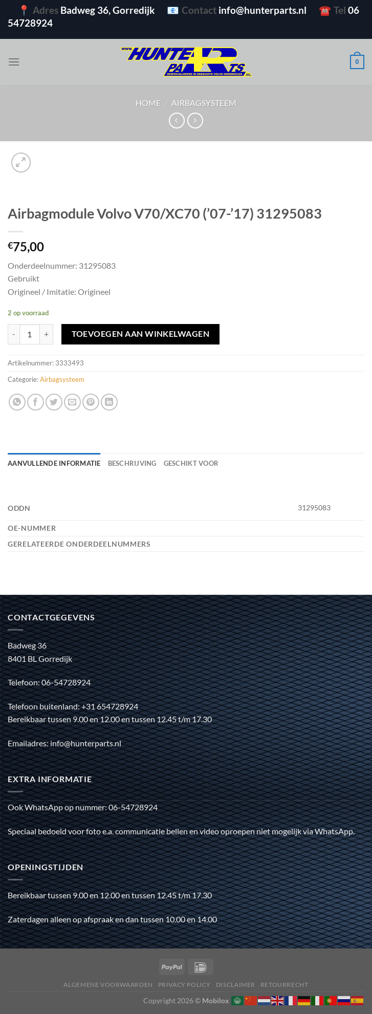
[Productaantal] (29, 334)
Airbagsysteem (203, 102)
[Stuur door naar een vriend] (72, 402)
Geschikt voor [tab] (191, 463)
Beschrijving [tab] (132, 463)
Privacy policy (184, 984)
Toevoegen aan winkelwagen (141, 333)
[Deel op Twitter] (54, 402)
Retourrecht (284, 984)
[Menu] (14, 61)
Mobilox (215, 1000)
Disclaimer (235, 984)
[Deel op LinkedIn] (109, 402)
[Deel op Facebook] (35, 402)
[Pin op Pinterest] (90, 402)
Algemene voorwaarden (107, 984)
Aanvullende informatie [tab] (54, 463)
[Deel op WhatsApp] (17, 402)
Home (148, 102)
